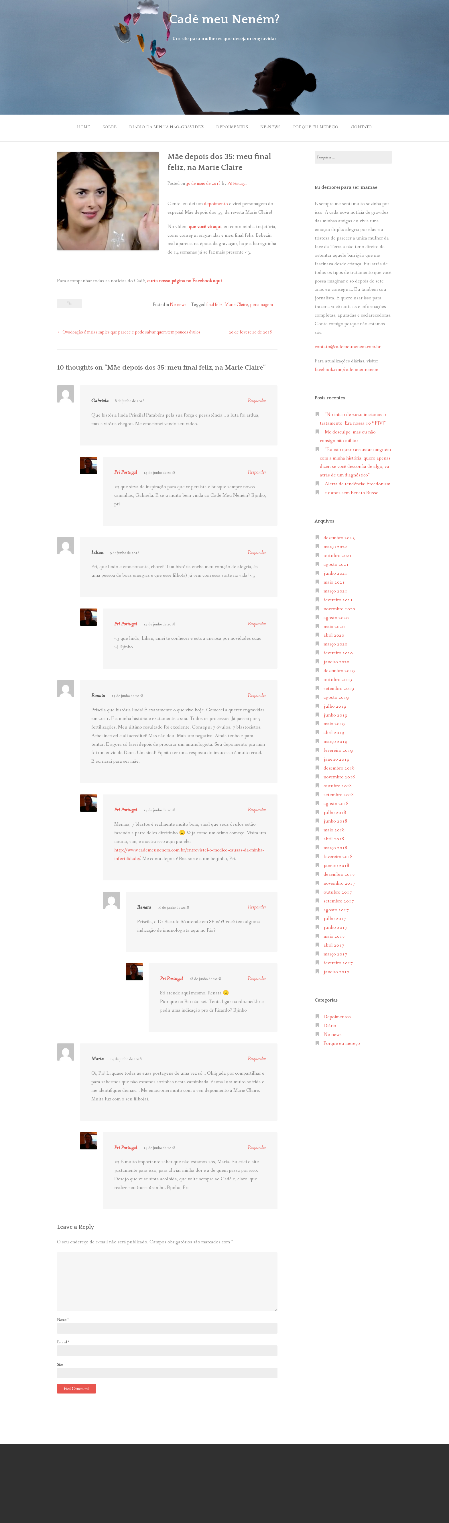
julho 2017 (335, 918)
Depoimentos (232, 127)
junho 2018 (335, 821)
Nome (63, 1319)
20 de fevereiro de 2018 (253, 332)
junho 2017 (335, 927)
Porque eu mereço (315, 127)
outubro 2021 (338, 555)
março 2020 (335, 644)
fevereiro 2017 (338, 963)
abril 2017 (334, 945)
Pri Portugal (237, 184)
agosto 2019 (336, 697)
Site (60, 1364)
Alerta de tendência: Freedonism (357, 484)
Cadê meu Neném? (224, 19)
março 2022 (335, 546)
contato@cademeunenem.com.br (348, 347)
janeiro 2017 (336, 972)
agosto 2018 (336, 803)
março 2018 (335, 848)
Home (83, 127)
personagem (261, 305)
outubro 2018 (338, 786)
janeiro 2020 (336, 662)
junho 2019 (335, 715)
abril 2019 (334, 732)
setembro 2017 (339, 901)
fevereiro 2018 (338, 856)
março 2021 (335, 591)
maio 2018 (334, 830)
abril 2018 (334, 839)
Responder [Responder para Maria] (257, 1059)
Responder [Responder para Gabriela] (257, 401)
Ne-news (270, 127)
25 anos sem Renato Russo (352, 493)
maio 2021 (334, 582)
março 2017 (335, 954)
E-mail (63, 1342)
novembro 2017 (339, 883)
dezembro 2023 (339, 538)
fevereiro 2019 (338, 750)
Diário (330, 1025)
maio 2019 (334, 724)
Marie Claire (236, 305)
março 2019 (335, 741)
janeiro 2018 (336, 865)
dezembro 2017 (339, 874)
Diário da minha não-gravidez (166, 127)
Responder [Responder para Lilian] (257, 552)
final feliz (214, 305)
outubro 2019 (338, 679)
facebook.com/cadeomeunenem (347, 369)
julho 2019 (335, 706)
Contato (361, 127)
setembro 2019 (339, 688)
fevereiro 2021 (338, 600)
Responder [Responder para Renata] (257, 695)
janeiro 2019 (336, 759)
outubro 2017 (338, 892)
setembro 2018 (339, 795)
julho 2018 (335, 812)
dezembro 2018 (339, 768)
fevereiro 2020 (338, 653)
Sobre (110, 127)
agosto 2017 (336, 910)
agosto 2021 (336, 564)
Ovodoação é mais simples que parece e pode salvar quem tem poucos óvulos (128, 332)
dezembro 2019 (339, 671)
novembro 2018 (339, 777)
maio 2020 (334, 626)
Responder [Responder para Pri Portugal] (257, 472)
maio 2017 (334, 936)
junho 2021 (335, 573)
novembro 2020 (339, 609)
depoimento (216, 204)
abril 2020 (334, 635)
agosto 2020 (336, 618)
